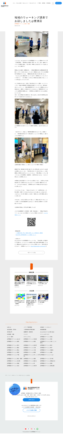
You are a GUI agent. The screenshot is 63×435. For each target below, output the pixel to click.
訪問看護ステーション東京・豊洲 (14, 358)
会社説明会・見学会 (11, 329)
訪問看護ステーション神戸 (46, 347)
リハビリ (26, 334)
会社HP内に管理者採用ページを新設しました (26, 234)
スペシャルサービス (44, 334)
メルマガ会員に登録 (31, 410)
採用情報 (43, 3)
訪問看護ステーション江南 (30, 347)
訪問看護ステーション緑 (29, 363)
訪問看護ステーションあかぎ (13, 339)
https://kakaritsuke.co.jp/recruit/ (38, 246)
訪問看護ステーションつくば (46, 354)
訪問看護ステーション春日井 (30, 345)
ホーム (14, 3)
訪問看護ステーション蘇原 (30, 352)
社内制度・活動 (10, 334)
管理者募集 (48, 3)
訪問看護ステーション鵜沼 (30, 341)
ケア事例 (39, 3)
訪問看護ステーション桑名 (13, 347)
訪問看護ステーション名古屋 (13, 360)
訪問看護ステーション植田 (13, 341)
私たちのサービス (33, 3)
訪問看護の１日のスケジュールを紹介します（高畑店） (20, 302)
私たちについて (25, 3)
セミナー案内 (10, 336)
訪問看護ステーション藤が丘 (30, 360)
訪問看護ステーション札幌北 (46, 350)
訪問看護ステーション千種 (13, 354)
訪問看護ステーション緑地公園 (47, 365)
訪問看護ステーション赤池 (46, 336)
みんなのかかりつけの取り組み (47, 331)
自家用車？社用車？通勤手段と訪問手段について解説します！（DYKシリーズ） (31, 303)
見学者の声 (9, 331)
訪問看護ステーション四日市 (30, 365)
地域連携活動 (43, 329)
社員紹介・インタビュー (45, 327)
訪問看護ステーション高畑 (46, 352)
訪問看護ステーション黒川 (46, 345)
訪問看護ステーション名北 (13, 365)
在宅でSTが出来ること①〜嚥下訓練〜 (43, 301)
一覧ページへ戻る (31, 252)
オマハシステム (27, 336)
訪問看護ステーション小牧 (30, 350)
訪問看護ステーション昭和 (13, 352)
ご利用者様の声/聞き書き (29, 329)
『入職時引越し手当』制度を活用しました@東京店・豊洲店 (29, 232)
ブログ (53, 3)
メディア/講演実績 (28, 327)
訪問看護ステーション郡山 (13, 350)
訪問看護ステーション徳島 (30, 358)
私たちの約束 (19, 3)
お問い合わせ (31, 399)
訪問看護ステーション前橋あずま (47, 360)
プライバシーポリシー (31, 415)
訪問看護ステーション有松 (46, 339)
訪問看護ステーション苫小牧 (46, 358)
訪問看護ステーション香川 (13, 345)
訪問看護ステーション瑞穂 (13, 363)
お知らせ (9, 327)
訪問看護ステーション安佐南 (30, 339)
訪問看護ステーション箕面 (46, 363)
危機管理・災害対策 (28, 331)
